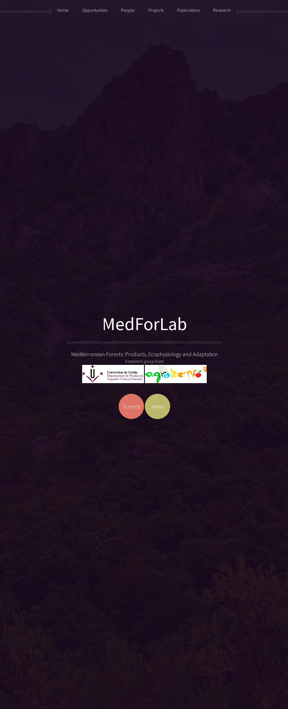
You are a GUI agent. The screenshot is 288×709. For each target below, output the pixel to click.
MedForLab (144, 323)
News (157, 406)
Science (131, 406)
